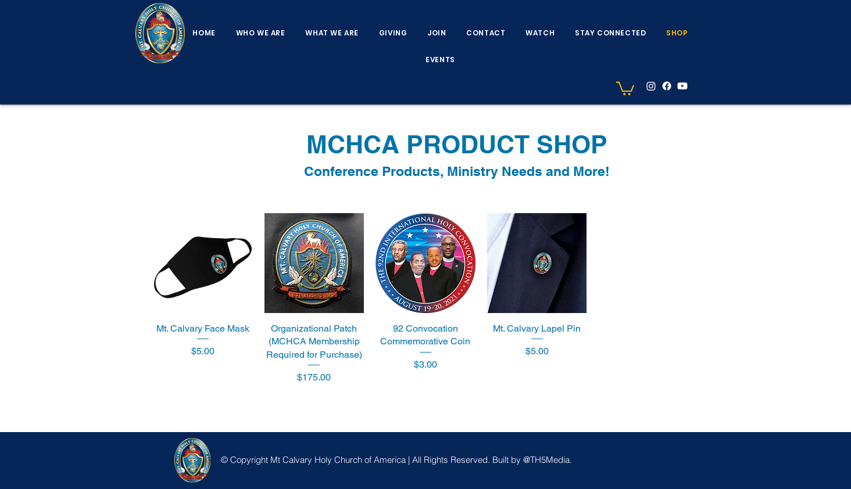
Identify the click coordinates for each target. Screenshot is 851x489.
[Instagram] (651, 86)
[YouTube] (682, 86)
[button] (260, 33)
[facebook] (667, 86)
